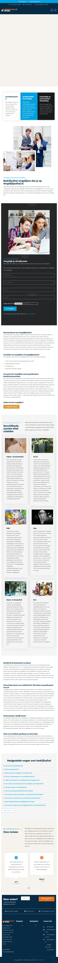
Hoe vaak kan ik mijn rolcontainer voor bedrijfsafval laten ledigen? (24, 794)
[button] (29, 766)
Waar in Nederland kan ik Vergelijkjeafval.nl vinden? (20, 801)
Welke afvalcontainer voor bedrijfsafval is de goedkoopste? (22, 780)
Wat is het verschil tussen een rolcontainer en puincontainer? (23, 798)
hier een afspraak (30, 314)
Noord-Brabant (50, 949)
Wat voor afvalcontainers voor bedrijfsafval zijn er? (20, 776)
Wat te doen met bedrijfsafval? (14, 766)
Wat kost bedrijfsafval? (12, 769)
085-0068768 (50, 927)
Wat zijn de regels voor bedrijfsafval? (16, 787)
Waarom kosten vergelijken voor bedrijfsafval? (18, 773)
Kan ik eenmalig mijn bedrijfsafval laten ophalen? (19, 791)
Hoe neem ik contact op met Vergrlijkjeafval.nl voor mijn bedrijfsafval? (25, 805)
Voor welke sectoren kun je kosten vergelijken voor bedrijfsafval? (24, 783)
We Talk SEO (41, 960)
